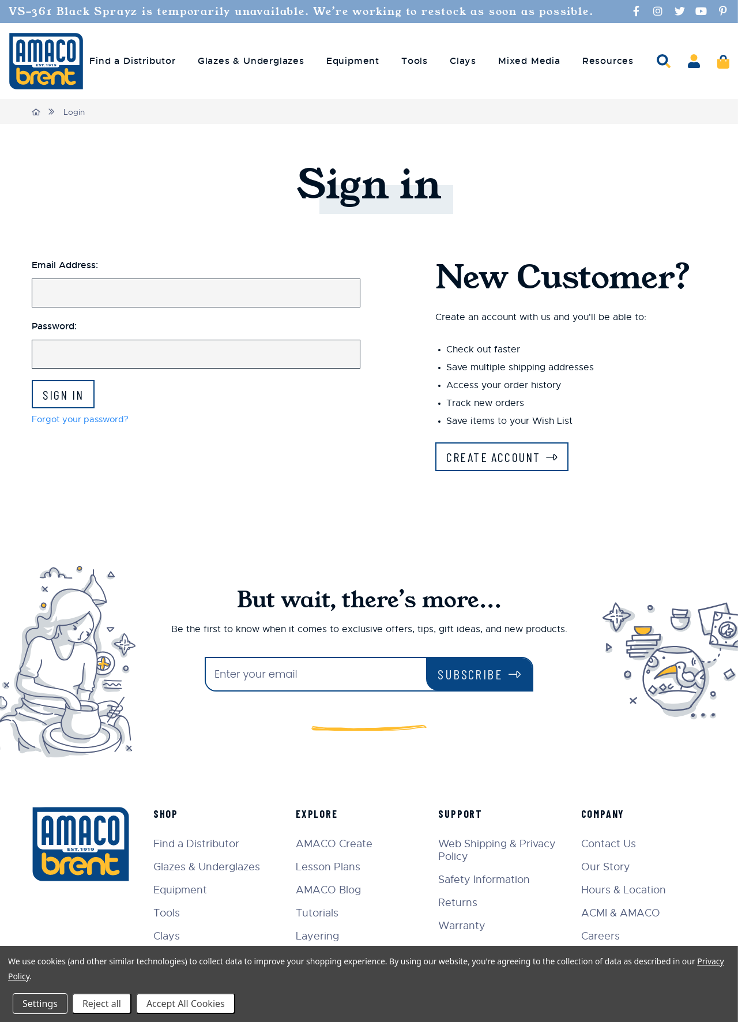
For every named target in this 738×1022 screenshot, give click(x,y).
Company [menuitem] (606, 815)
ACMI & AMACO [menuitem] (623, 914)
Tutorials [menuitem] (325, 914)
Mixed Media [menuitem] (529, 61)
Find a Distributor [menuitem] (132, 61)
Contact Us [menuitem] (611, 845)
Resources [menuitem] (608, 61)
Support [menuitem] (466, 815)
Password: (54, 326)
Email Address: (65, 264)
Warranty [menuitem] (467, 926)
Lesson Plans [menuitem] (336, 868)
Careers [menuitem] (603, 937)
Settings (40, 1003)
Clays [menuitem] (463, 61)
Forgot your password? (83, 421)
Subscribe (470, 675)
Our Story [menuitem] (608, 868)
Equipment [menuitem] (352, 61)
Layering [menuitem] (326, 937)
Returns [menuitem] (463, 903)
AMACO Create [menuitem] (342, 845)
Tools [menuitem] (414, 61)
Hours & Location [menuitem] (626, 891)
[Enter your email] (316, 675)
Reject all (101, 1003)
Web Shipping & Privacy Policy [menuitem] (503, 851)
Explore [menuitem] (325, 815)
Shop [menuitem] (176, 815)
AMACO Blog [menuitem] (337, 891)
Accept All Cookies (185, 1003)
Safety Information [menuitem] (490, 880)
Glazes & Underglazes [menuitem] (251, 61)
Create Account (498, 457)
